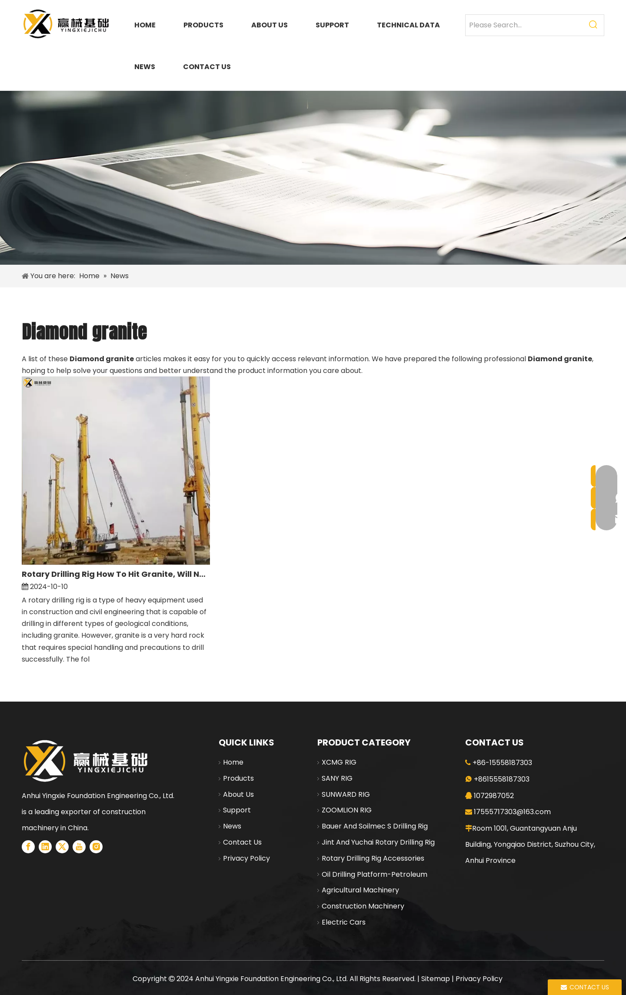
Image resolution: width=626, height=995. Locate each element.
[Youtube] (79, 846)
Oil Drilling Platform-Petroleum (374, 874)
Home (233, 762)
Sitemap (435, 979)
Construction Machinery (363, 906)
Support (237, 810)
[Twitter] (62, 846)
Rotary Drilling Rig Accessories (373, 858)
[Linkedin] (45, 846)
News (232, 826)
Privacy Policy (246, 858)
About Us (238, 794)
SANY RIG (337, 778)
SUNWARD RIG (346, 794)
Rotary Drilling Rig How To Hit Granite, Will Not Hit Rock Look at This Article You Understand (116, 574)
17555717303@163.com (512, 812)
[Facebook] (28, 846)
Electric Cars (344, 922)
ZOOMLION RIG (347, 810)
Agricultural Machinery (360, 890)
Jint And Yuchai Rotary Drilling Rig (378, 842)
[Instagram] (96, 846)
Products (238, 778)
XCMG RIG (339, 762)
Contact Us (242, 842)
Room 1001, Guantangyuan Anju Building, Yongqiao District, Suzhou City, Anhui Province (530, 844)
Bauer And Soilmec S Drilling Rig (375, 826)
